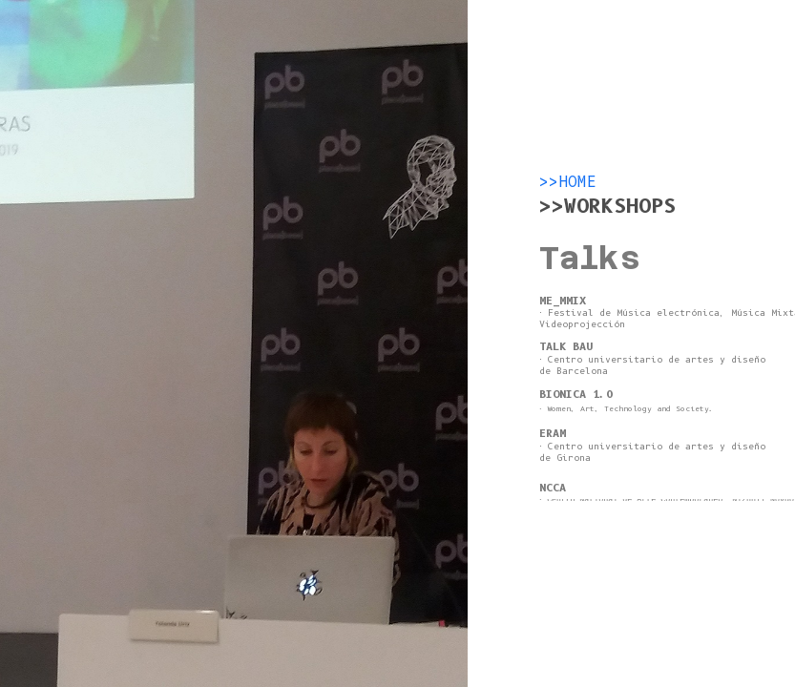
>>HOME (567, 182)
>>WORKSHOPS (607, 206)
